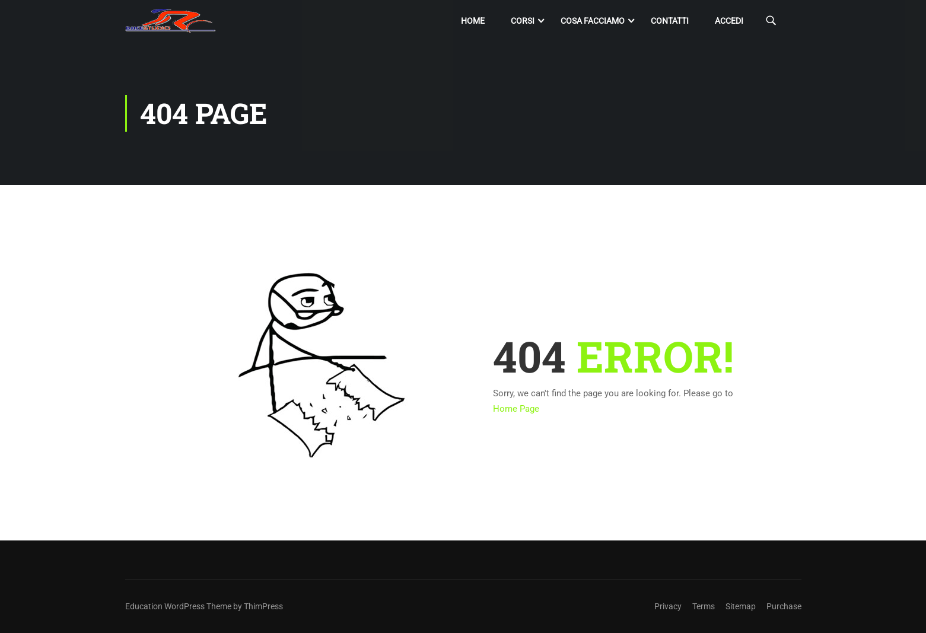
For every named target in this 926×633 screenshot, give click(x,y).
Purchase (783, 606)
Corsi (522, 21)
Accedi (729, 21)
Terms (703, 606)
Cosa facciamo (593, 21)
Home (473, 21)
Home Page (516, 408)
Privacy (668, 606)
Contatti (670, 21)
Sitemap (740, 606)
